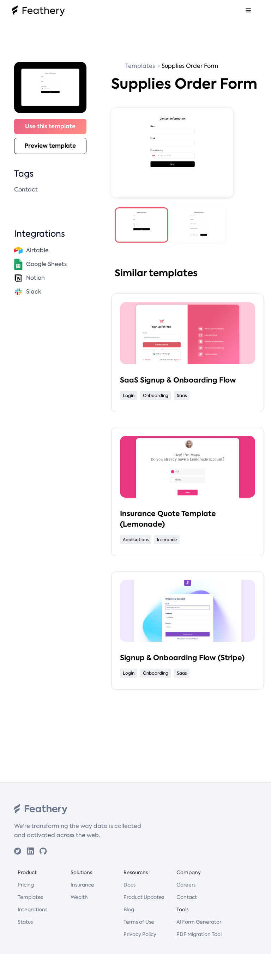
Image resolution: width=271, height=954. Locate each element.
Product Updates (144, 897)
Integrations (32, 909)
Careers (185, 885)
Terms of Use (139, 922)
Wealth (79, 897)
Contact (186, 897)
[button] (248, 10)
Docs (130, 885)
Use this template (50, 126)
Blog (129, 909)
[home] (38, 10)
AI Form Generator (198, 922)
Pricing (26, 885)
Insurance (82, 885)
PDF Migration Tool (199, 934)
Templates (140, 66)
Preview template (50, 146)
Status (25, 922)
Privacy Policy (140, 934)
